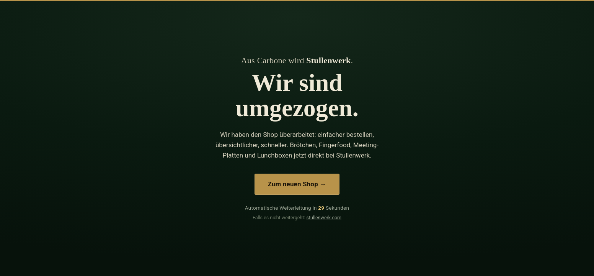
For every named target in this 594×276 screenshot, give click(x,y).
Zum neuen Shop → (297, 184)
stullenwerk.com (323, 217)
